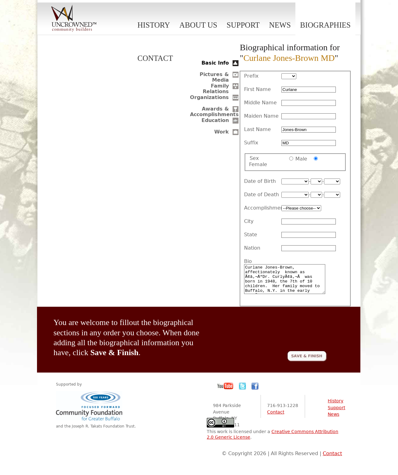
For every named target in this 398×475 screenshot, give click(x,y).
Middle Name (260, 103)
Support (243, 25)
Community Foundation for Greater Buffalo (90, 411)
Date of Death (261, 194)
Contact (155, 58)
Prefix (251, 76)
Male (301, 159)
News (280, 25)
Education (215, 120)
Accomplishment (262, 208)
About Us (198, 25)
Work (221, 132)
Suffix (251, 143)
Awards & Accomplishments (214, 111)
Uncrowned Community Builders (74, 18)
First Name (257, 89)
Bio (248, 261)
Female (258, 164)
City (248, 221)
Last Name (257, 129)
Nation (252, 248)
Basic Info (215, 63)
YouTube (225, 392)
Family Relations (216, 88)
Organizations (209, 97)
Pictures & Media (214, 77)
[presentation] (279, 335)
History (153, 25)
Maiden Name (261, 116)
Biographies (325, 25)
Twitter (242, 392)
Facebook (255, 392)
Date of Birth (260, 181)
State (250, 235)
